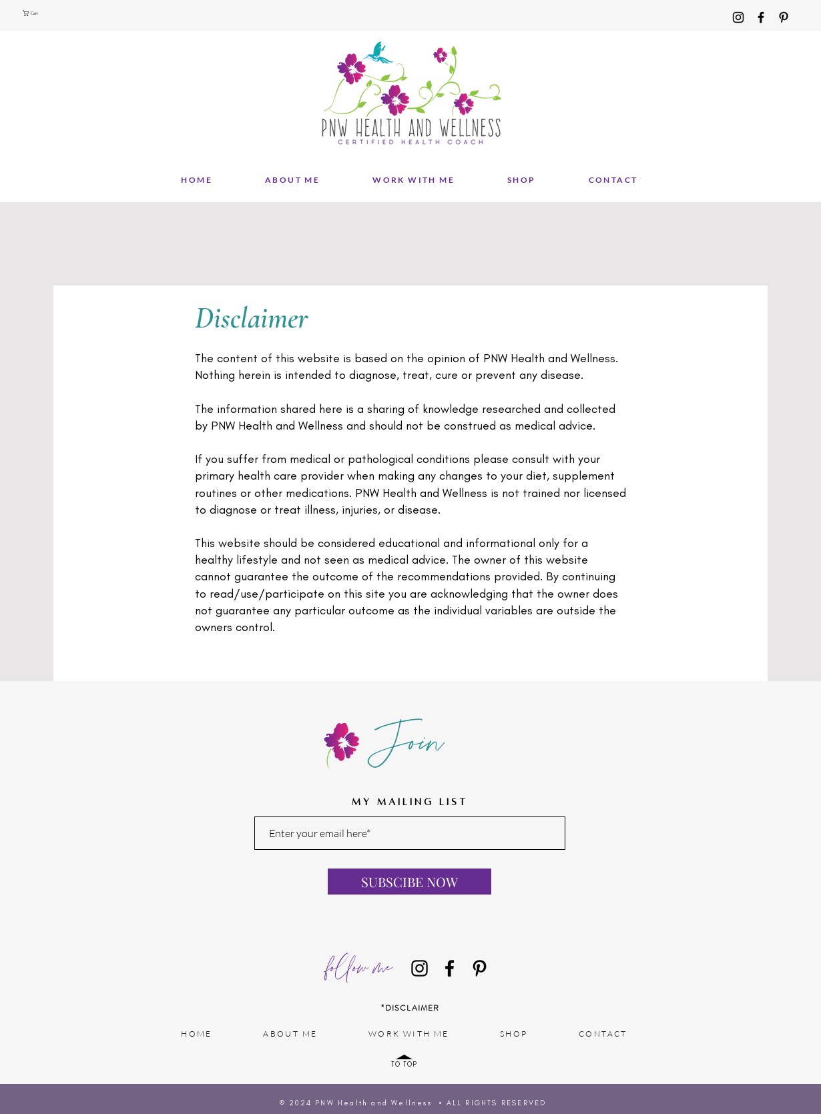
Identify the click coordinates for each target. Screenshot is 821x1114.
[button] (34, 13)
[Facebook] (761, 17)
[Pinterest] (783, 17)
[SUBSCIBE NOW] (409, 882)
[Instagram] (738, 17)
